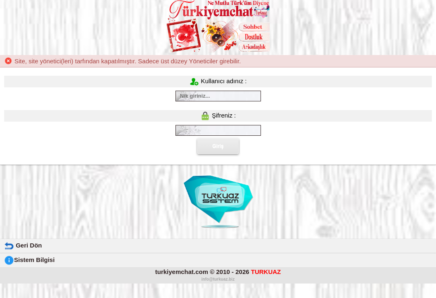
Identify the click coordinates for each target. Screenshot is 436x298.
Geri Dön (23, 245)
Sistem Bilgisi (29, 259)
